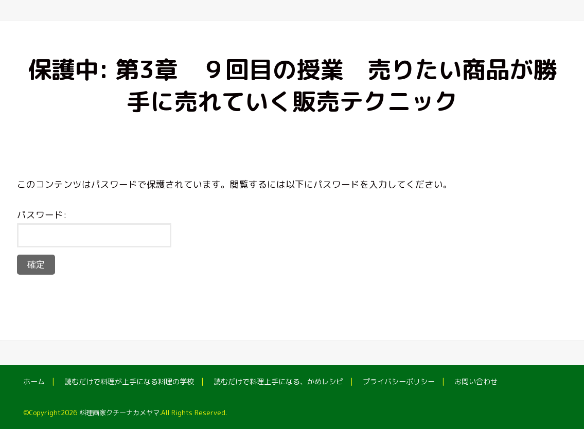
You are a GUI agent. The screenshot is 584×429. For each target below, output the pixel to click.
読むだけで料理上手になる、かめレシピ (278, 382)
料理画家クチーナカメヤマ (119, 412)
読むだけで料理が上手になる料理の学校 (129, 382)
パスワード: (94, 227)
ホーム (34, 382)
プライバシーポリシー (399, 382)
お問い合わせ (476, 382)
